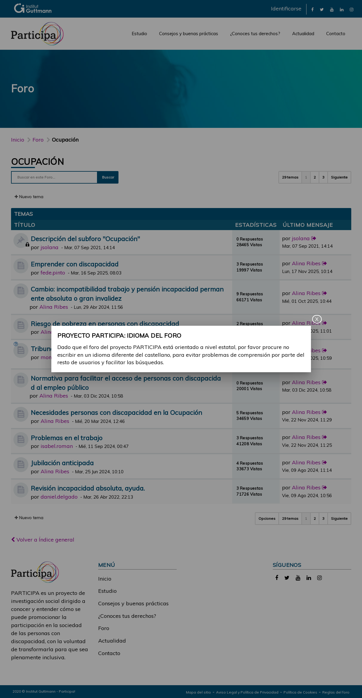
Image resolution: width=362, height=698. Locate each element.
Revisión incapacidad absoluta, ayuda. (88, 488)
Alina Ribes (306, 263)
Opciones (266, 518)
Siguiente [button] (339, 177)
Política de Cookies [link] (300, 692)
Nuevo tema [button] (29, 196)
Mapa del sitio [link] (198, 692)
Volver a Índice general (42, 539)
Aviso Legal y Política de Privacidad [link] (247, 692)
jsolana (49, 247)
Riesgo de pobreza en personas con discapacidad (105, 323)
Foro (103, 628)
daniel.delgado (59, 496)
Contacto (335, 33)
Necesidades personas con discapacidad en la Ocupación (116, 412)
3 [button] (323, 177)
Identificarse (286, 8)
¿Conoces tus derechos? (255, 33)
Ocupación (37, 161)
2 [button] (315, 177)
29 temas (290, 177)
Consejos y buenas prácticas (188, 33)
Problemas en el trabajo (66, 438)
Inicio (17, 139)
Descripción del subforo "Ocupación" (85, 239)
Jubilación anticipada (62, 463)
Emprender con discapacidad (74, 264)
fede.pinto (53, 272)
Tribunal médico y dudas (67, 349)
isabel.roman (57, 446)
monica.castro (58, 357)
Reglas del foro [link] (335, 692)
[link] (312, 9)
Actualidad (303, 33)
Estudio (139, 33)
